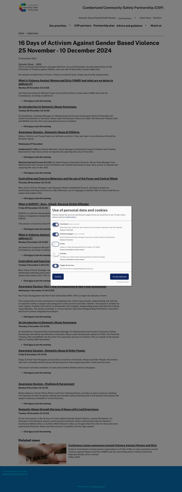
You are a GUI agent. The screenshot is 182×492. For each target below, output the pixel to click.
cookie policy (70, 217)
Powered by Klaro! (123, 282)
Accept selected (119, 277)
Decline (58, 277)
